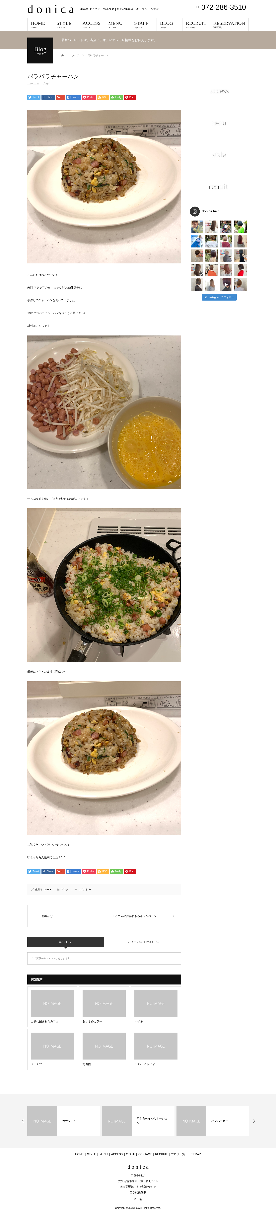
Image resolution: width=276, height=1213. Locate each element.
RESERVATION (229, 25)
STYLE (66, 25)
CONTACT (145, 1154)
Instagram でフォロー (219, 282)
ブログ (45, 83)
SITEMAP (194, 1154)
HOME (40, 25)
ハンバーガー (219, 1120)
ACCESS (91, 25)
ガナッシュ (69, 1120)
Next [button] (254, 1121)
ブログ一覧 (178, 1154)
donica (47, 889)
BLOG (169, 25)
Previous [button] (23, 1121)
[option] (63, 1121)
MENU (117, 25)
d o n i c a (50, 9)
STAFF (143, 25)
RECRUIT (196, 25)
